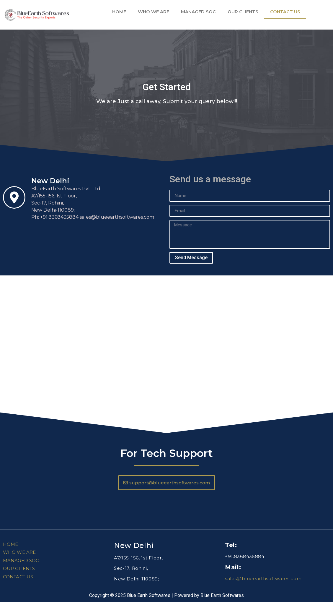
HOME (119, 11)
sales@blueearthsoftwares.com (263, 578)
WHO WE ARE (153, 11)
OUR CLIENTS (243, 11)
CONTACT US (285, 11)
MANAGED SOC (198, 11)
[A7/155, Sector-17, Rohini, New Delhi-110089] (166, 343)
